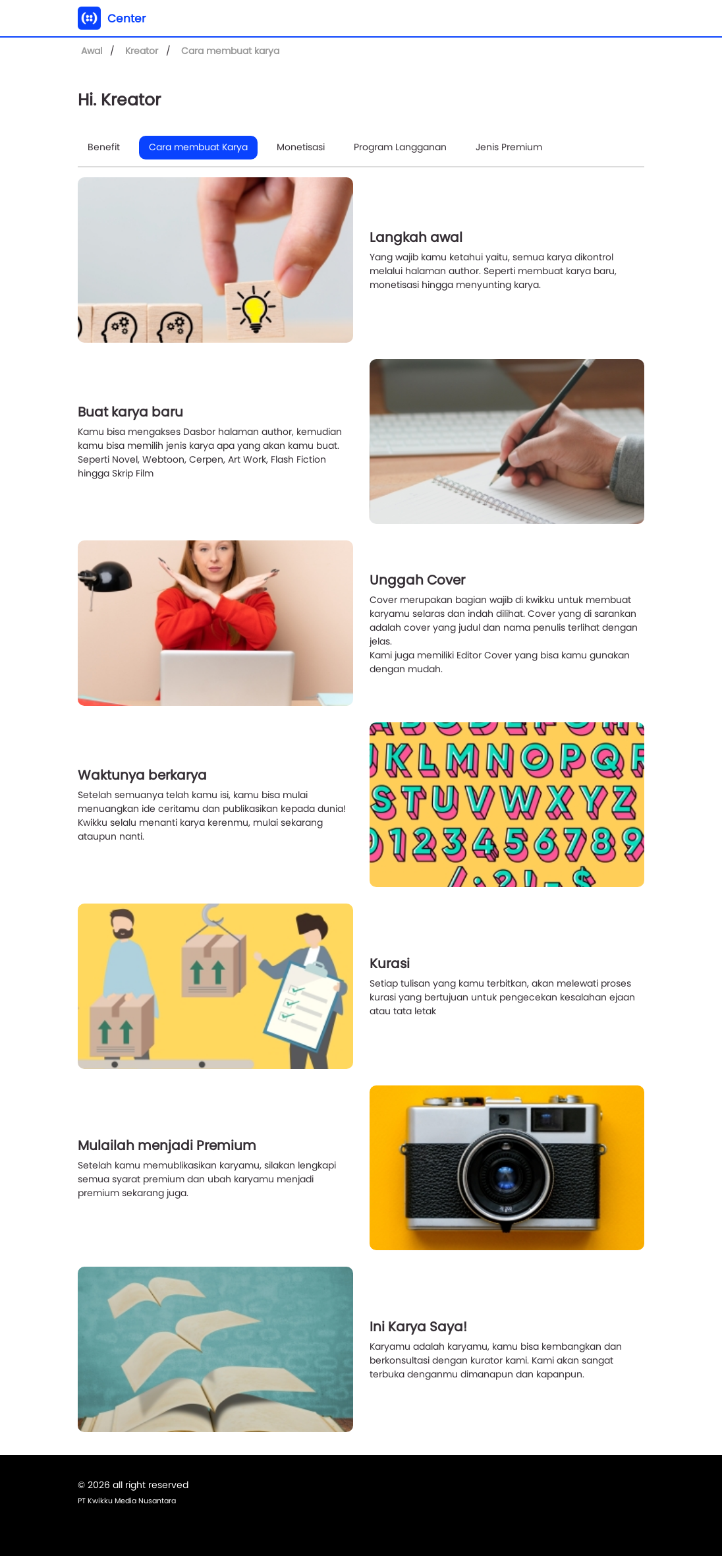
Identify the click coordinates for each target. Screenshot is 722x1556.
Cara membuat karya (230, 50)
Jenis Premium (509, 147)
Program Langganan (400, 147)
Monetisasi (301, 147)
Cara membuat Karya (198, 147)
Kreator (141, 50)
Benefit (104, 147)
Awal (91, 50)
